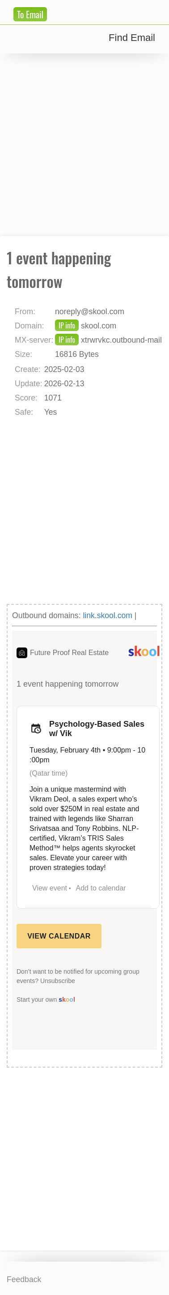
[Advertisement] (84, 145)
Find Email (132, 37)
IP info (67, 325)
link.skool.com (107, 615)
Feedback (24, 1279)
